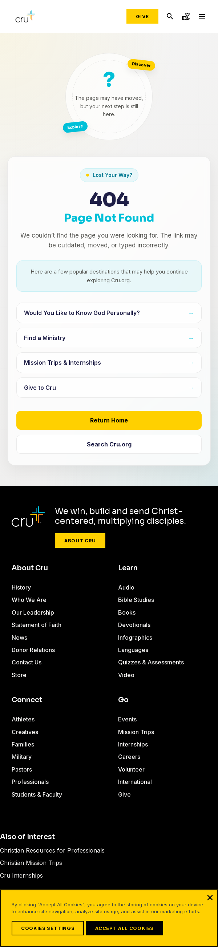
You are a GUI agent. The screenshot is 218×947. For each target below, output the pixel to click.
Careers (129, 756)
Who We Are (29, 599)
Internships (133, 744)
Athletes (23, 719)
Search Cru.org (109, 444)
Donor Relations (33, 649)
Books (127, 612)
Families (23, 744)
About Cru (80, 540)
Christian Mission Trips (31, 862)
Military (22, 756)
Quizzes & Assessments (151, 662)
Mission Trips (136, 732)
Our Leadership (33, 612)
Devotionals (134, 624)
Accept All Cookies (124, 928)
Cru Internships (21, 875)
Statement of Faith (36, 624)
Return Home (109, 420)
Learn (128, 568)
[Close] (210, 898)
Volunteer (131, 769)
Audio (126, 587)
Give (142, 16)
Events (127, 719)
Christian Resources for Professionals (52, 850)
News (19, 637)
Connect (27, 700)
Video (126, 675)
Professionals (30, 781)
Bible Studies (136, 599)
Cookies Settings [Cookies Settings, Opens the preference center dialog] (47, 928)
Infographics (135, 637)
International (135, 781)
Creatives (25, 732)
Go (123, 700)
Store (19, 675)
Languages (133, 649)
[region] (109, 918)
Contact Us (26, 662)
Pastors (22, 769)
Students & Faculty (37, 794)
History (21, 587)
